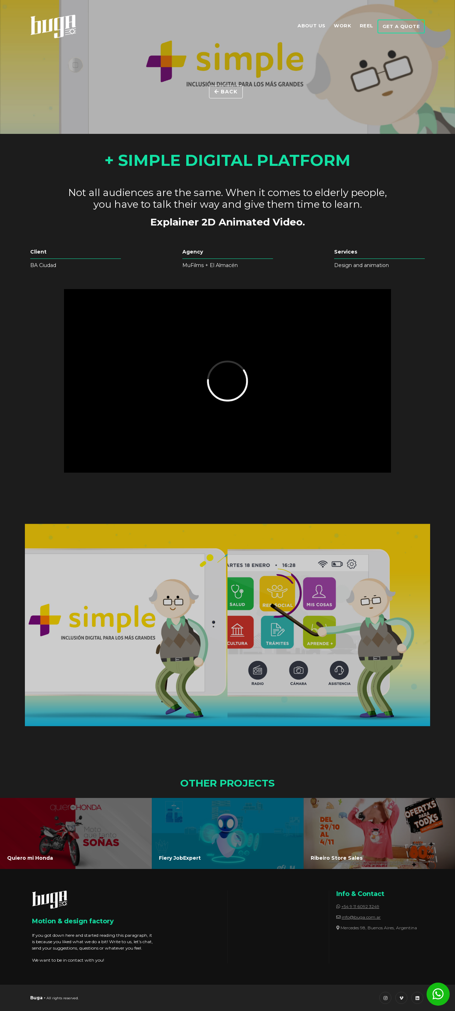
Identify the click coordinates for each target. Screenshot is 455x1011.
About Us (311, 25)
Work (342, 25)
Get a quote (401, 26)
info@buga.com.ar (361, 917)
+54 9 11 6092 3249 (360, 906)
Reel (366, 25)
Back (225, 91)
